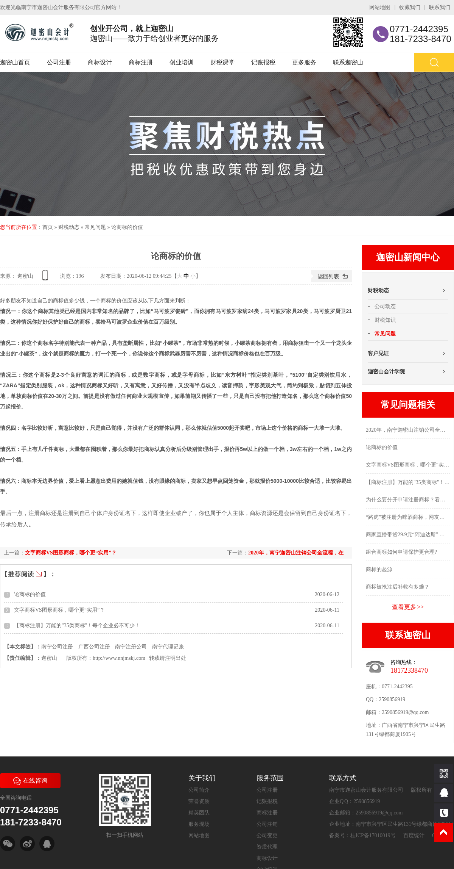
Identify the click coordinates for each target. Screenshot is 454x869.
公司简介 (199, 790)
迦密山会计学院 (386, 371)
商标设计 (100, 62)
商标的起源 (379, 569)
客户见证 (378, 353)
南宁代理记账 (168, 647)
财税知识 (385, 320)
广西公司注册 (94, 647)
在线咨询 (30, 780)
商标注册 (141, 62)
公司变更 (267, 835)
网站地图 (379, 7)
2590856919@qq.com (405, 712)
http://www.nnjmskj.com (119, 658)
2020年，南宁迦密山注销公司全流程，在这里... (408, 430)
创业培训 (181, 62)
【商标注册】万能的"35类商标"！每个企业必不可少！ (77, 625)
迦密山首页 (15, 62)
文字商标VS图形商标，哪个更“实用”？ (71, 553)
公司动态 (385, 306)
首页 (47, 227)
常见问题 (95, 227)
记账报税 (263, 62)
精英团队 (199, 813)
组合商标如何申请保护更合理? (401, 552)
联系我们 (439, 7)
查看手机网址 (46, 278)
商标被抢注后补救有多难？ (397, 587)
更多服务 (304, 62)
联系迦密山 (348, 62)
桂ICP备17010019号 (373, 835)
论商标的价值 (127, 227)
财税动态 (68, 227)
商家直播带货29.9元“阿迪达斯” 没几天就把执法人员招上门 (408, 534)
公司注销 (267, 824)
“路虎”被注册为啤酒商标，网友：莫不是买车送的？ (408, 517)
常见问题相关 (408, 405)
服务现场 (199, 824)
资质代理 (267, 847)
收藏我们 (409, 7)
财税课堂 (222, 62)
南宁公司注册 (57, 647)
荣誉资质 (199, 801)
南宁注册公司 (131, 647)
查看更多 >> (408, 607)
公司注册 (59, 62)
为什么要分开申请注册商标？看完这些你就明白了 (408, 500)
